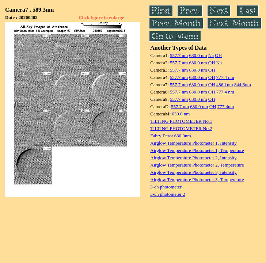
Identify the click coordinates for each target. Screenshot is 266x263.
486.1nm (224, 84)
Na (211, 55)
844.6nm (242, 84)
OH (218, 55)
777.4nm (225, 106)
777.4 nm (225, 77)
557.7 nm (179, 55)
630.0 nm (198, 55)
